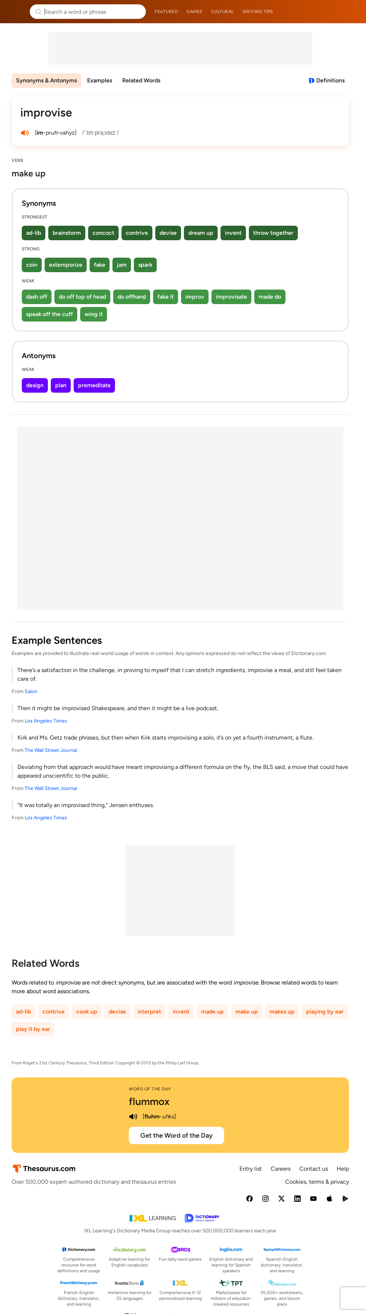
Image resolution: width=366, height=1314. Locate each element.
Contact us (313, 1168)
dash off (36, 296)
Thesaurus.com (16, 12)
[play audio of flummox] (133, 1116)
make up (246, 1011)
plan (60, 385)
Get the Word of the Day (176, 1135)
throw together (273, 232)
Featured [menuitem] (166, 11)
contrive (137, 232)
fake (99, 264)
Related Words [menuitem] (141, 80)
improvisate (231, 296)
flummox (149, 1101)
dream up (200, 232)
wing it (94, 314)
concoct (103, 232)
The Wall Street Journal (51, 750)
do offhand (132, 296)
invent (233, 232)
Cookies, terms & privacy (317, 1181)
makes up (282, 1011)
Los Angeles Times (46, 721)
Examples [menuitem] (99, 80)
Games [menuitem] (194, 11)
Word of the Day (150, 1089)
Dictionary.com (350, 11)
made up (212, 1011)
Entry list (250, 1168)
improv (194, 296)
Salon (31, 691)
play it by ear (33, 1029)
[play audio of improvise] (24, 132)
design (35, 385)
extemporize (65, 264)
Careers (281, 1168)
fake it (165, 296)
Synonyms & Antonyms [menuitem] (46, 80)
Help (343, 1168)
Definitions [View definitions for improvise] (330, 80)
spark (145, 264)
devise (168, 232)
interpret (149, 1011)
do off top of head (82, 296)
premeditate (94, 385)
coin (31, 264)
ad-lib (33, 232)
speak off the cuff (49, 314)
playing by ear (325, 1011)
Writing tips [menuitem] (258, 11)
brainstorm (67, 232)
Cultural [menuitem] (222, 11)
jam (122, 264)
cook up (86, 1011)
